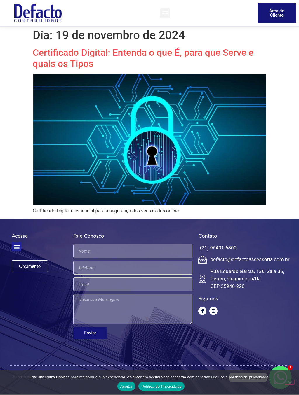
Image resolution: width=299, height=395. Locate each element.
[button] (165, 13)
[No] (290, 382)
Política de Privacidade (161, 386)
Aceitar (126, 386)
